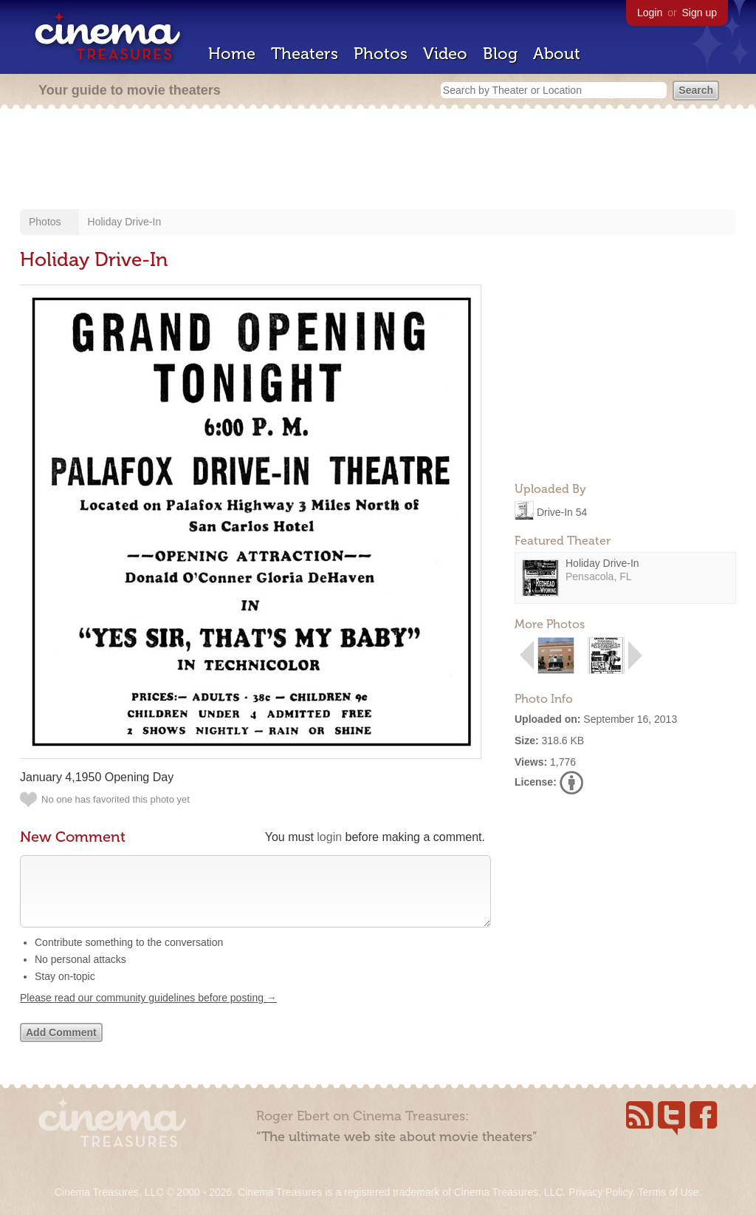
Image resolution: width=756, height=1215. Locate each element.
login (329, 837)
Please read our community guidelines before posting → (148, 1012)
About (556, 54)
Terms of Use (668, 1192)
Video (445, 54)
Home (231, 54)
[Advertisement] (378, 160)
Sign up (699, 12)
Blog (500, 54)
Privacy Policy (600, 1192)
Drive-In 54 (562, 511)
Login (649, 12)
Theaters (304, 54)
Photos (381, 54)
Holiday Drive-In (125, 222)
